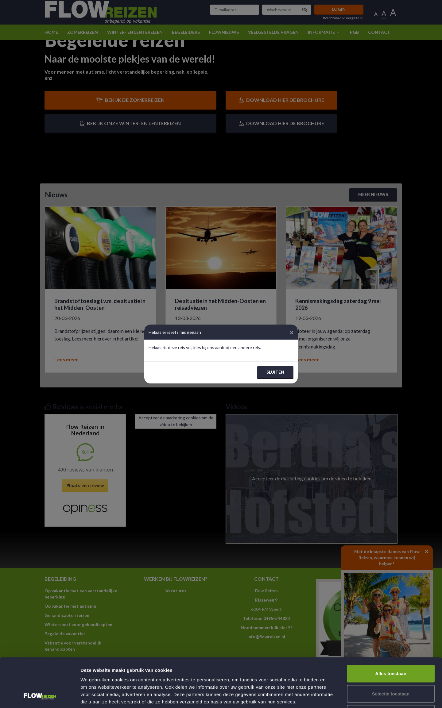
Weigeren (390, 667)
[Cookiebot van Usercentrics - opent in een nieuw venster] (40, 696)
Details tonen (331, 695)
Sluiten (275, 372)
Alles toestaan (390, 627)
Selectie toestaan (391, 647)
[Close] (291, 332)
